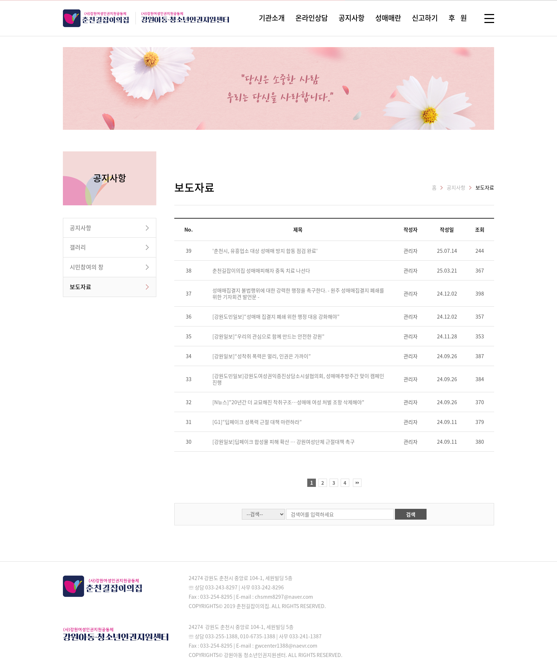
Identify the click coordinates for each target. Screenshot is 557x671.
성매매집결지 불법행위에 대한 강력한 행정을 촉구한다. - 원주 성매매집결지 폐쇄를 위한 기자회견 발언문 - (298, 293)
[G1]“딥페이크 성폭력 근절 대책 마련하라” (257, 421)
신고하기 (425, 18)
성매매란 (388, 18)
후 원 (457, 18)
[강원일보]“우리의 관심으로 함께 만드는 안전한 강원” (268, 336)
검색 (410, 514)
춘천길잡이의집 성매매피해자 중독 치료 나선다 (261, 270)
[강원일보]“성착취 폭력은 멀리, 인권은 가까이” (261, 356)
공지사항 (351, 18)
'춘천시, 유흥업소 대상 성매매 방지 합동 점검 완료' (265, 250)
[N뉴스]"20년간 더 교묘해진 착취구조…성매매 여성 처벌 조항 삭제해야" (288, 402)
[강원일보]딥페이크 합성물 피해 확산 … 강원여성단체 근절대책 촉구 (283, 441)
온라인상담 (311, 18)
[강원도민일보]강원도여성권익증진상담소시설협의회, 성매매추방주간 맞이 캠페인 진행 (298, 379)
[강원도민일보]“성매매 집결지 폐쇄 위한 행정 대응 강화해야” (276, 316)
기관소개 (272, 18)
